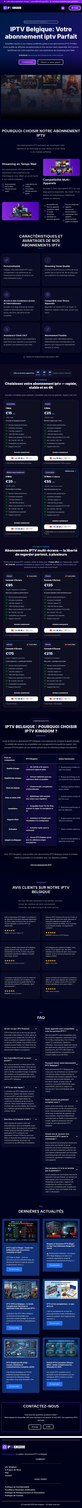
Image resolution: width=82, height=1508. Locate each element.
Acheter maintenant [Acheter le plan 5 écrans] (60, 694)
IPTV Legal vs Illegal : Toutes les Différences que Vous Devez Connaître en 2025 (19, 1251)
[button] (63, 8)
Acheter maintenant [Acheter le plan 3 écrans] (60, 625)
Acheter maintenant (21, 453)
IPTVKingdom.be (8, 1454)
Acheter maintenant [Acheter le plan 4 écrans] (21, 694)
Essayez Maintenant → (52, 22)
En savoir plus (14, 1270)
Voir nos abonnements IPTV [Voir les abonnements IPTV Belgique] (41, 866)
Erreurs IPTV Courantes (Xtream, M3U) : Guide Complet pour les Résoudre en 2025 (60, 1365)
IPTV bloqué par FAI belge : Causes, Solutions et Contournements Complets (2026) (20, 1365)
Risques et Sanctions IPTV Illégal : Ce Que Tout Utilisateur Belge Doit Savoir (61, 1247)
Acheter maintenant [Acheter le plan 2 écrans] (21, 625)
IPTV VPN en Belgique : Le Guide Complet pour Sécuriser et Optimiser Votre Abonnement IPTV (20, 1307)
